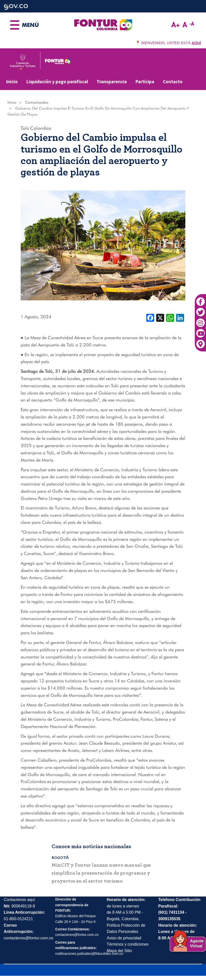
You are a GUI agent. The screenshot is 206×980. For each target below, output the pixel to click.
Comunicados (36, 102)
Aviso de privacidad (124, 938)
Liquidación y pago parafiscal (57, 81)
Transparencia (112, 81)
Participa (145, 81)
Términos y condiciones (128, 944)
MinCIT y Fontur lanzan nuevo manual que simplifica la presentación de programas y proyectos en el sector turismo (103, 873)
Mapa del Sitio (119, 951)
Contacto (173, 81)
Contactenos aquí (19, 900)
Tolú (25, 128)
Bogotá (62, 858)
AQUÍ (196, 43)
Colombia (40, 128)
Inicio (12, 81)
